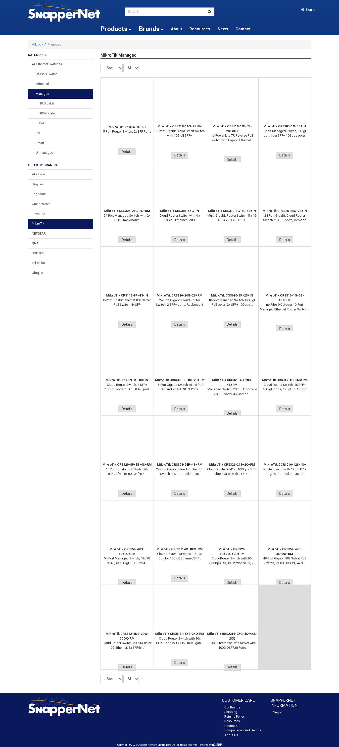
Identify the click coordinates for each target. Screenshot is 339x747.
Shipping (230, 712)
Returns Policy (234, 716)
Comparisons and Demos (242, 730)
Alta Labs (39, 174)
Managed (42, 94)
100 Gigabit (47, 113)
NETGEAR (39, 233)
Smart (40, 143)
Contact (243, 29)
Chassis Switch (46, 74)
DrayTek (37, 184)
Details (127, 152)
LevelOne (38, 214)
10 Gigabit (46, 103)
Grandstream (41, 204)
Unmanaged (44, 152)
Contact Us (232, 726)
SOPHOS (38, 253)
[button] (308, 9)
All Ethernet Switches (47, 64)
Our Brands (232, 707)
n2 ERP (217, 745)
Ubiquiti (37, 273)
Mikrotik (37, 44)
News (223, 29)
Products (115, 29)
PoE (42, 123)
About (176, 29)
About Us (231, 735)
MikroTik (38, 223)
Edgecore (39, 194)
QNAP (36, 243)
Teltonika (38, 263)
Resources (200, 29)
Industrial (42, 84)
